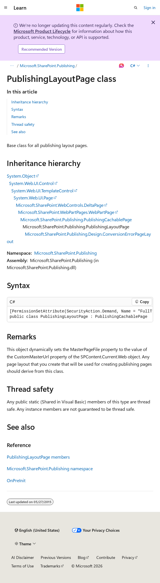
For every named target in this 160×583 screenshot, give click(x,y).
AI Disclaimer (22, 557)
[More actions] (148, 65)
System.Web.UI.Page (33, 198)
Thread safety (22, 124)
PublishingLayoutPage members (38, 457)
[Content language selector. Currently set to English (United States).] (37, 530)
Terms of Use (22, 566)
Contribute (105, 557)
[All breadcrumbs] (12, 65)
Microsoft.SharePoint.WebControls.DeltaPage (59, 205)
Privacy (128, 557)
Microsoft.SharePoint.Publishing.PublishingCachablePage (76, 219)
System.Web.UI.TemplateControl (42, 190)
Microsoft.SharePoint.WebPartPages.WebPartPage (66, 212)
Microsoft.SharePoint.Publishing (47, 65)
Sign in (149, 7)
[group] (80, 314)
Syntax (17, 109)
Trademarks (50, 566)
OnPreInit (16, 480)
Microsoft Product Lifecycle (42, 31)
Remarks (18, 116)
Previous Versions (56, 557)
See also (18, 131)
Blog (81, 557)
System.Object (21, 176)
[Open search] (135, 8)
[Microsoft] (80, 7)
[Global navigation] (5, 8)
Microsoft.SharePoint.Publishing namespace (50, 468)
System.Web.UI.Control (31, 183)
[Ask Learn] (121, 65)
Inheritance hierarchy (29, 102)
